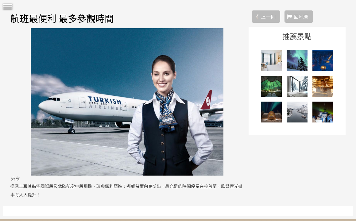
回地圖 (301, 17)
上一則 (268, 17)
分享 (15, 178)
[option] (127, 102)
